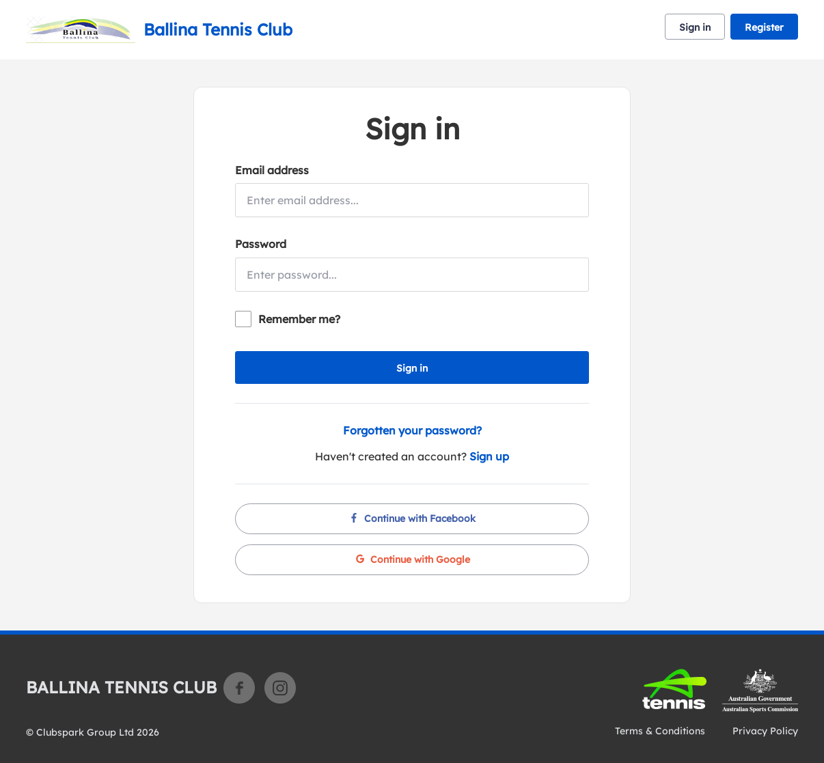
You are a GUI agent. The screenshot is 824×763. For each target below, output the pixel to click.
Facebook (239, 688)
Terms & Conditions (660, 731)
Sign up (489, 456)
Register (764, 27)
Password (260, 244)
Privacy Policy (765, 731)
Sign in (695, 27)
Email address (272, 170)
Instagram (280, 688)
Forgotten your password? (412, 430)
